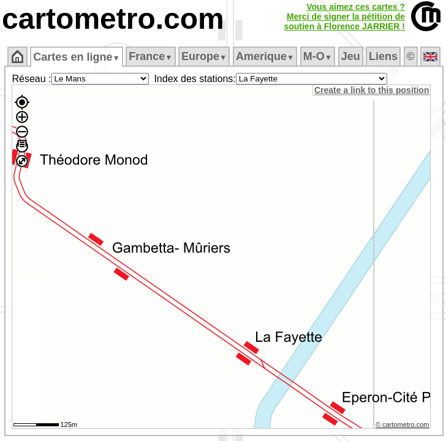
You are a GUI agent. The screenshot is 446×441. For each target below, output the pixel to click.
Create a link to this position (371, 90)
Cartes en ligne (76, 57)
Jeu (350, 56)
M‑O (317, 56)
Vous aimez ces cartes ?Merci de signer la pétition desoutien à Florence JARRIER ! (344, 16)
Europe (204, 56)
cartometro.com (113, 18)
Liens (383, 56)
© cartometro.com (402, 424)
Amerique (265, 56)
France (150, 56)
